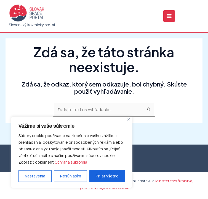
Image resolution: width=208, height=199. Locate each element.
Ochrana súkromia (71, 162)
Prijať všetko (107, 176)
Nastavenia (35, 176)
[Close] (128, 119)
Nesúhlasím (70, 176)
